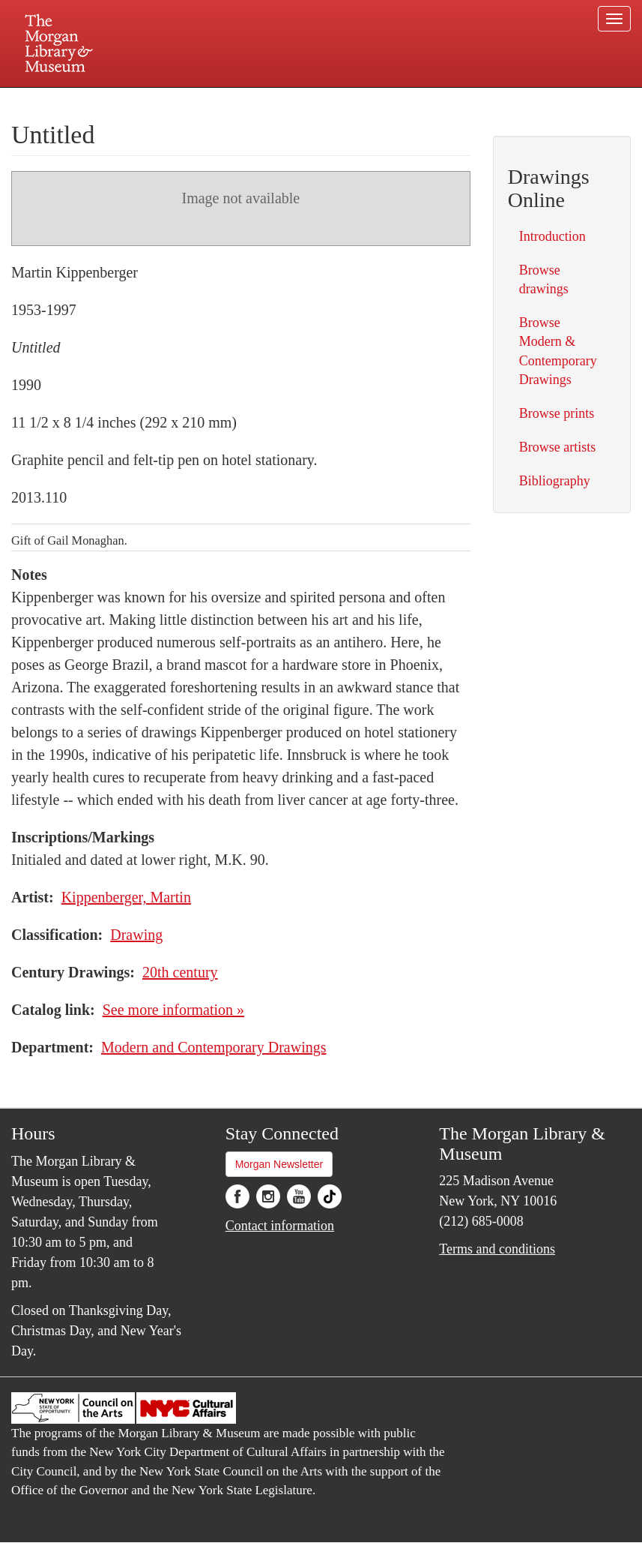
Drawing (136, 934)
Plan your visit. (143, 100)
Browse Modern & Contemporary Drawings (558, 351)
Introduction (552, 236)
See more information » (173, 1009)
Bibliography (554, 480)
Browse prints (557, 413)
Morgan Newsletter (279, 1164)
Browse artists (557, 447)
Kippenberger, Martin (126, 897)
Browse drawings (544, 279)
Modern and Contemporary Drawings (214, 1047)
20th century (180, 972)
